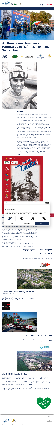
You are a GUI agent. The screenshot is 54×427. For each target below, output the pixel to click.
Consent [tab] (11, 205)
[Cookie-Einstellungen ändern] (19, 424)
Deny (12, 223)
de (51, 5)
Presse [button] (35, 8)
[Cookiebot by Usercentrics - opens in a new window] (44, 203)
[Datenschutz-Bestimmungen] (6, 424)
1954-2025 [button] (11, 8)
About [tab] (42, 205)
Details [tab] (27, 205)
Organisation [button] (25, 8)
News (39, 8)
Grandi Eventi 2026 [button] (17, 8)
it (47, 5)
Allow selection (27, 223)
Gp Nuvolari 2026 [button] (4, 8)
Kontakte (31, 8)
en (49, 5)
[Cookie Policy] (12, 424)
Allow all (41, 223)
